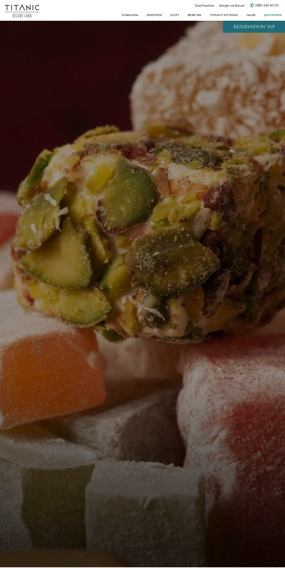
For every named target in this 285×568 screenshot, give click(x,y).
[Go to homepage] (22, 10)
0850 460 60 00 (267, 5)
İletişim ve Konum (232, 5)
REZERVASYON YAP (254, 27)
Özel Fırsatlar (204, 5)
